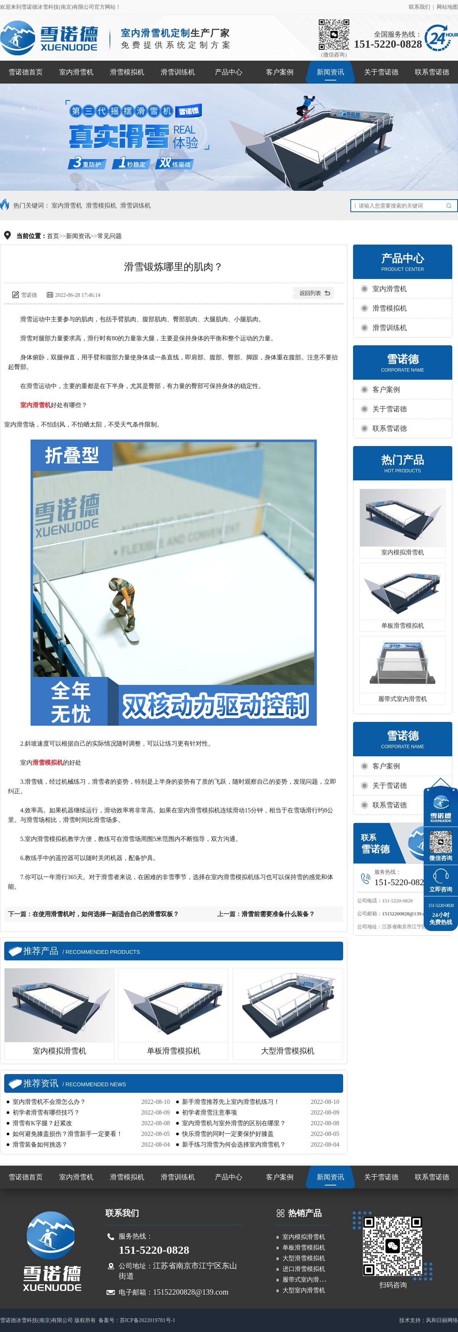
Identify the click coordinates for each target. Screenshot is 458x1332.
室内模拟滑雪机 (402, 552)
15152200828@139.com (406, 913)
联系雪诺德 (432, 72)
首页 (53, 236)
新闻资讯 (330, 72)
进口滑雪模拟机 (303, 1269)
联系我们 (419, 7)
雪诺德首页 (25, 72)
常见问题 (109, 236)
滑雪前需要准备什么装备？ (278, 914)
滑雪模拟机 (127, 72)
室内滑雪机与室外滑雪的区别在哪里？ (234, 1123)
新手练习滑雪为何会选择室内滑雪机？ (234, 1144)
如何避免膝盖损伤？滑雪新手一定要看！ (68, 1134)
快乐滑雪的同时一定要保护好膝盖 (228, 1134)
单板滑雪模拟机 (402, 625)
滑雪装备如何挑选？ (40, 1144)
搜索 (450, 205)
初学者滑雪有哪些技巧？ (46, 1112)
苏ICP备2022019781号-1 (147, 1320)
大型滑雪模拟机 (303, 1258)
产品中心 (228, 72)
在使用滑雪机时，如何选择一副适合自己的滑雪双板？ (105, 914)
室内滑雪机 (76, 72)
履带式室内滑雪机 (402, 699)
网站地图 (447, 7)
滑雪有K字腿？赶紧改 (42, 1123)
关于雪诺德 (381, 72)
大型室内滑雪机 (303, 1290)
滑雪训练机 (178, 72)
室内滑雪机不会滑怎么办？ (49, 1101)
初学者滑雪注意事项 (209, 1112)
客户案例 (280, 72)
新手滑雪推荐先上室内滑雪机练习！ (231, 1101)
